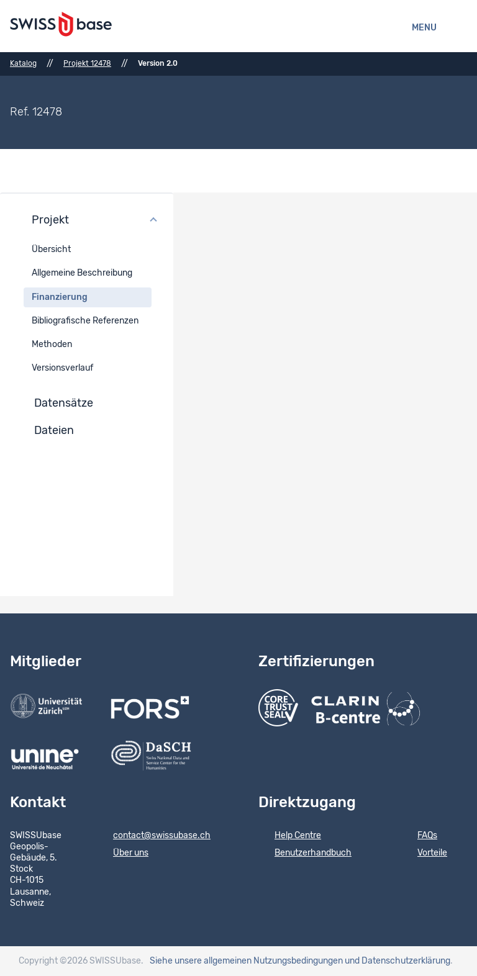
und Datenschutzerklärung (397, 961)
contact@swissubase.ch (154, 836)
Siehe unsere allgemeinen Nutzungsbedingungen (246, 961)
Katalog (23, 63)
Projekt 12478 (87, 63)
